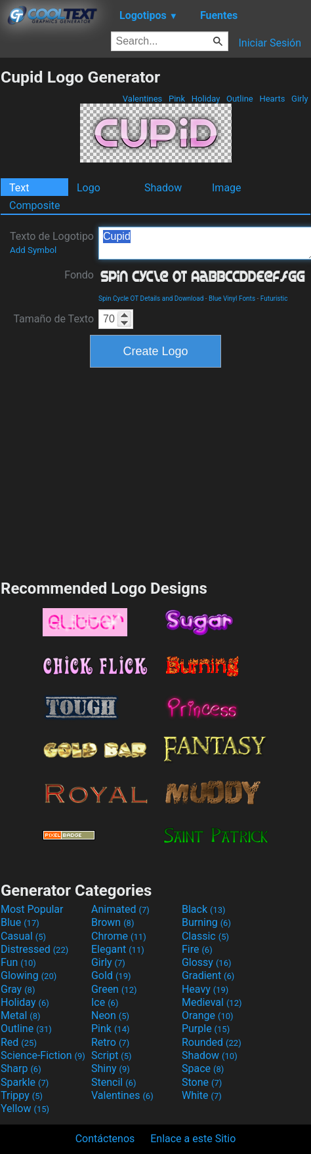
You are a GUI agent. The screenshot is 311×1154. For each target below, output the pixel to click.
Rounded (211, 1042)
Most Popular (32, 909)
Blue (20, 922)
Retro (110, 1042)
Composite (34, 205)
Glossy (207, 962)
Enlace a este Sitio (193, 1138)
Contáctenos (105, 1138)
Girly (299, 99)
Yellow (25, 1108)
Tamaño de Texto (53, 319)
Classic (205, 936)
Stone (202, 1082)
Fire (197, 949)
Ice (104, 1002)
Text (19, 188)
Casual (23, 936)
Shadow (163, 188)
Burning (206, 922)
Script (111, 1055)
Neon (110, 1015)
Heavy (205, 989)
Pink (177, 99)
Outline (239, 99)
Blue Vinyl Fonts (232, 298)
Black (204, 909)
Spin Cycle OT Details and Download (150, 298)
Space (203, 1068)
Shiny (110, 1068)
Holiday (206, 99)
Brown (112, 922)
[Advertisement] (155, 472)
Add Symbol (33, 250)
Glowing (28, 975)
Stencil (113, 1082)
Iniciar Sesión (269, 43)
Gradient (208, 975)
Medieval (212, 1002)
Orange (208, 1015)
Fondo (79, 275)
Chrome (118, 936)
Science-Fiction (43, 1055)
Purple (206, 1028)
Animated (120, 909)
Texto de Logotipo (52, 242)
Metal (21, 1015)
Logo (88, 188)
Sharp (21, 1068)
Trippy (22, 1095)
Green (114, 989)
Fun (18, 962)
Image (226, 188)
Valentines (143, 99)
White (202, 1095)
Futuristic (274, 298)
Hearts (272, 99)
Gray (18, 989)
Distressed (34, 949)
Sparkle (25, 1082)
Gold (111, 975)
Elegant (117, 949)
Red (19, 1042)
